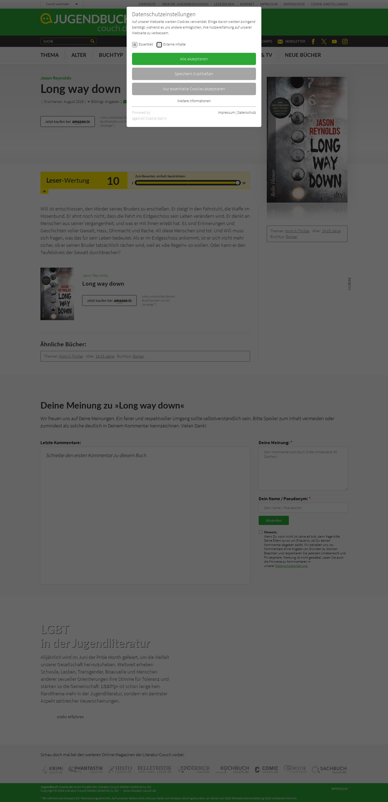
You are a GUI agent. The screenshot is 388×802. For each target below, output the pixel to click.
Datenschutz (246, 112)
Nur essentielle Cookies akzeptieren (194, 88)
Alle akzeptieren (194, 58)
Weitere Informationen (194, 100)
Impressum (226, 112)
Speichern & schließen (194, 73)
